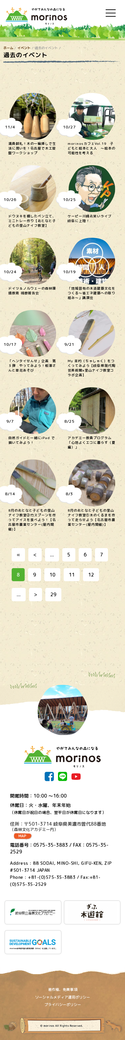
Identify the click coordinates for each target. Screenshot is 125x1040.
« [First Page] (18, 554)
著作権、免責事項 (62, 989)
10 (52, 574)
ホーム (8, 47)
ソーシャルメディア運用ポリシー (62, 997)
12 (91, 574)
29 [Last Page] (53, 594)
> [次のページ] (35, 594)
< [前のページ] (35, 554)
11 (72, 574)
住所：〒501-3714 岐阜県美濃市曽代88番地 (62, 827)
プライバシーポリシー (62, 1004)
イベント (24, 47)
